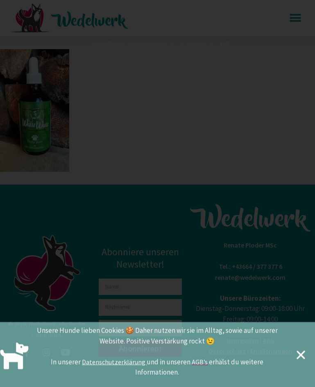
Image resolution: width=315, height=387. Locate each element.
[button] (301, 358)
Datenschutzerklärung (114, 365)
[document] (157, 193)
